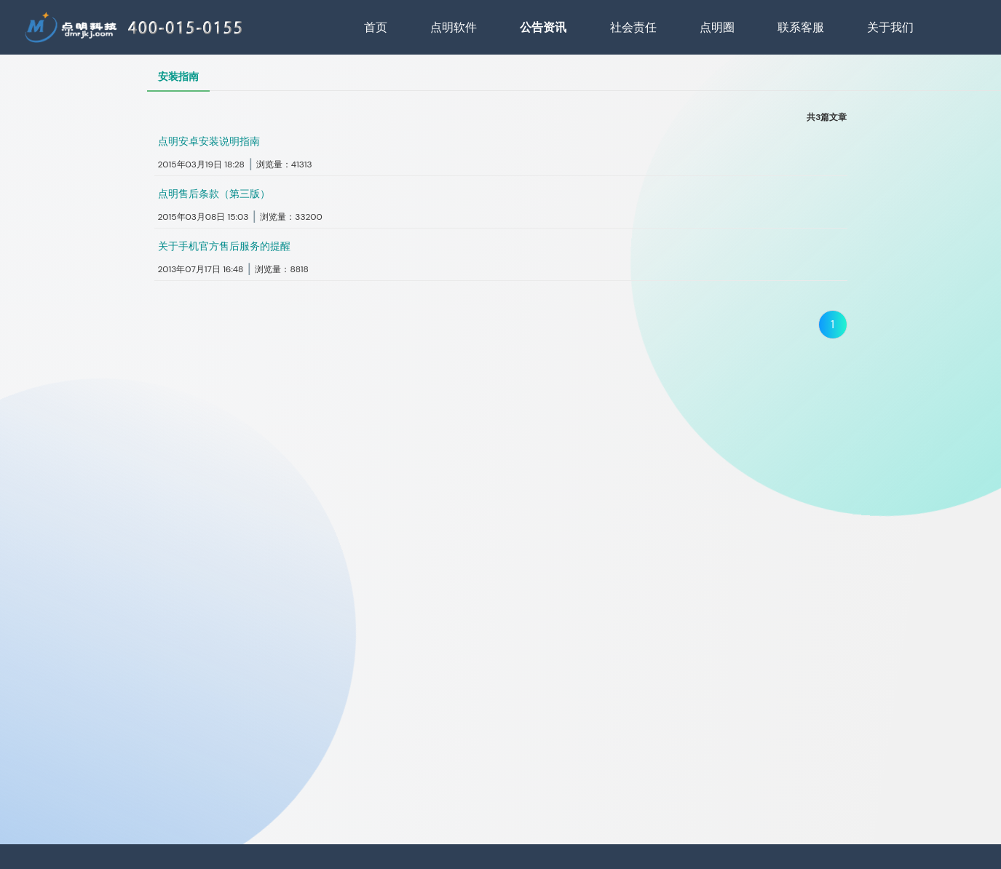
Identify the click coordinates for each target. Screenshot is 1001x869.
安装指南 (178, 76)
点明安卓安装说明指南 (209, 141)
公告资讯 (543, 27)
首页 (375, 27)
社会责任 (633, 27)
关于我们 (890, 27)
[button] (500, 153)
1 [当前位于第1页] (832, 324)
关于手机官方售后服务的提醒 (224, 246)
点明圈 (717, 27)
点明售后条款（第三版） (214, 193)
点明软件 (453, 27)
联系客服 (801, 27)
